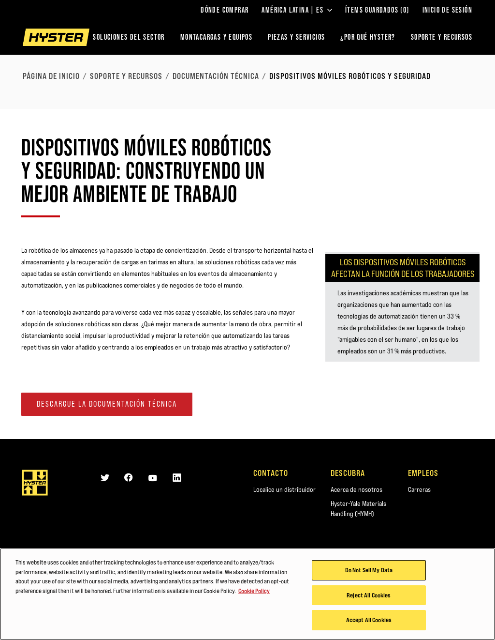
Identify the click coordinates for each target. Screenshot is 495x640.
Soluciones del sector (128, 37)
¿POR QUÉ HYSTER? (367, 37)
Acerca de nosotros (356, 489)
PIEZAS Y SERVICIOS (296, 37)
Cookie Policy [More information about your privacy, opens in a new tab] (254, 591)
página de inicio (51, 76)
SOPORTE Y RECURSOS (441, 37)
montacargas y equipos (216, 37)
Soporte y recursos (126, 76)
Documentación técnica (216, 76)
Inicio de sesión (447, 10)
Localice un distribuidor (284, 489)
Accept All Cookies (369, 621)
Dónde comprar (224, 10)
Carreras (419, 489)
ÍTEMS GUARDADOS (377, 10)
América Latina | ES (297, 10)
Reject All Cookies (369, 595)
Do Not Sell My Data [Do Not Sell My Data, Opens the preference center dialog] (369, 571)
